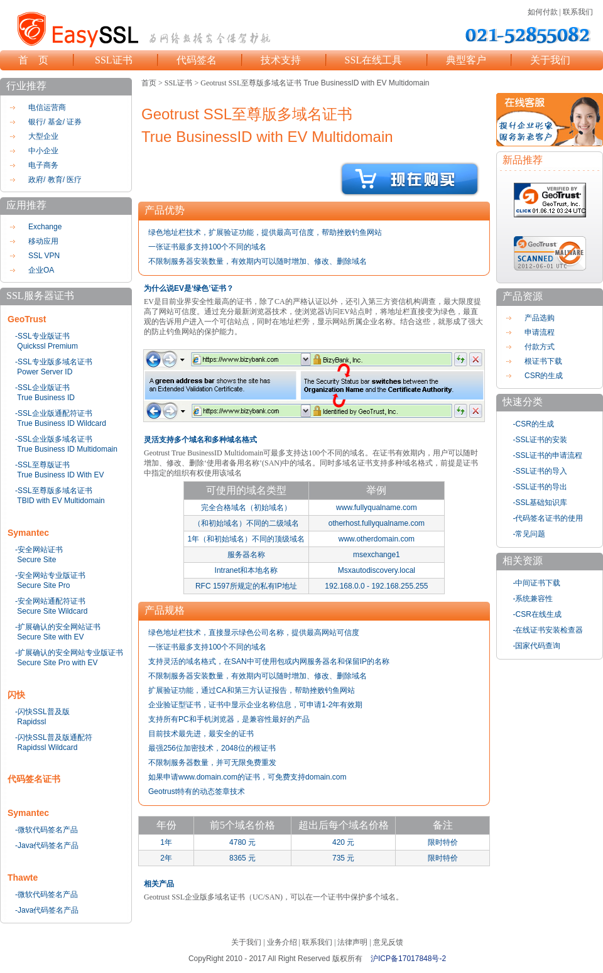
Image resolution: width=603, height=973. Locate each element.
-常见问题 (529, 534)
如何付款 (543, 12)
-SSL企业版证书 (42, 387)
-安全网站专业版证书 (50, 575)
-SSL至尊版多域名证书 (53, 490)
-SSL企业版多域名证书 (53, 439)
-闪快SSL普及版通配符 (53, 737)
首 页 (33, 60)
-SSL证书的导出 (540, 486)
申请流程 (539, 332)
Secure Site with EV (50, 637)
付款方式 (539, 346)
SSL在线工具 (374, 60)
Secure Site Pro (43, 585)
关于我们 (550, 60)
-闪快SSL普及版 (42, 711)
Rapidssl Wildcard (47, 747)
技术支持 (281, 60)
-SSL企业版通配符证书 (53, 413)
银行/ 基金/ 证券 (55, 121)
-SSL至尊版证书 (42, 464)
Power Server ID (44, 371)
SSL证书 (114, 60)
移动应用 (43, 241)
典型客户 (466, 60)
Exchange (45, 226)
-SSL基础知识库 (540, 502)
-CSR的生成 (533, 424)
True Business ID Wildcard (61, 423)
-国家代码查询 (537, 645)
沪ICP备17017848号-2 (408, 958)
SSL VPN (44, 255)
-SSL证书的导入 (540, 471)
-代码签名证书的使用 (548, 518)
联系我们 (578, 12)
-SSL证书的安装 (540, 439)
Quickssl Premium (47, 346)
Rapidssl (31, 721)
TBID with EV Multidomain (60, 500)
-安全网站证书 (39, 549)
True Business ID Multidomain (67, 449)
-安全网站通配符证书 (50, 601)
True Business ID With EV (60, 474)
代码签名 (197, 60)
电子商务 (43, 165)
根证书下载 (543, 361)
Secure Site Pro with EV (57, 662)
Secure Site (36, 559)
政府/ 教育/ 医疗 (55, 179)
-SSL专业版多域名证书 (53, 361)
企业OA (41, 270)
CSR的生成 (543, 375)
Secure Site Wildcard (52, 611)
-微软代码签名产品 (46, 829)
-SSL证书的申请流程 (548, 455)
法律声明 (352, 942)
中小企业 (43, 150)
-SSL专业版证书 (42, 336)
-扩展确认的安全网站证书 (57, 626)
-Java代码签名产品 (47, 845)
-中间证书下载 (537, 583)
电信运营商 (47, 107)
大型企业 (43, 136)
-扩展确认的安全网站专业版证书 (69, 652)
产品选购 (539, 317)
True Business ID (46, 397)
